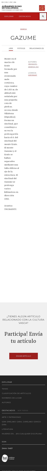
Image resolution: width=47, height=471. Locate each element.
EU (7, 2)
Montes (23, 29)
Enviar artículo (23, 356)
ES (3, 2)
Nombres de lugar (12, 398)
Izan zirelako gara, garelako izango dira (21, 423)
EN (15, 2)
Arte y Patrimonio (11, 417)
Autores (6, 402)
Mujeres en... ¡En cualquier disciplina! (22, 434)
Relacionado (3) (37, 48)
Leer (11, 48)
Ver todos (23, 410)
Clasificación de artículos (16, 393)
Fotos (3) (21, 48)
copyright (32, 75)
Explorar (8, 16)
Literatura (7, 429)
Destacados (25, 16)
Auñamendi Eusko (12, 8)
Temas (5, 389)
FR (11, 2)
